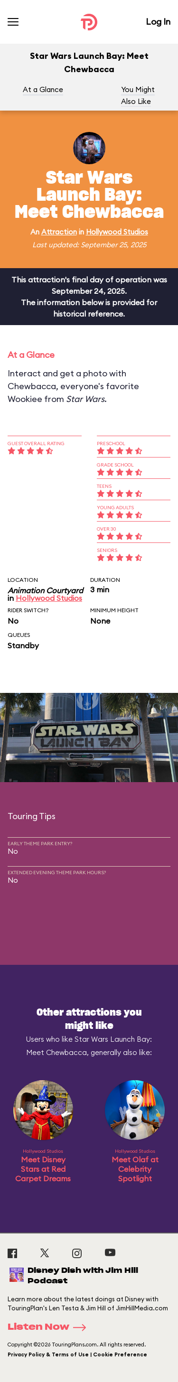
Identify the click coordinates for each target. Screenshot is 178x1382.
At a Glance (43, 89)
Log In (158, 21)
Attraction (59, 231)
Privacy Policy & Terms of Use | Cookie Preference (77, 1354)
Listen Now (50, 1327)
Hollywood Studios (117, 231)
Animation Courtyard (45, 590)
